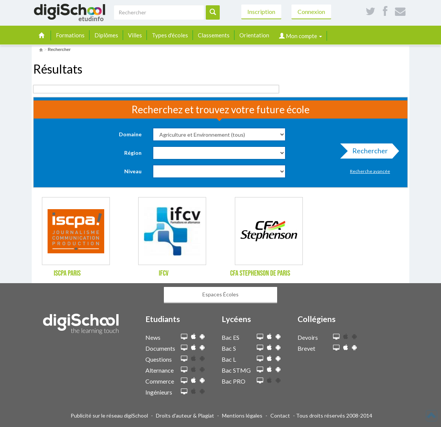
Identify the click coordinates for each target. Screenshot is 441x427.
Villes (135, 35)
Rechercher (368, 152)
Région (133, 153)
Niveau (133, 171)
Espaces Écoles (220, 294)
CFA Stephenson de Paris (260, 273)
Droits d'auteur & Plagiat (185, 415)
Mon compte (300, 35)
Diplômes (106, 35)
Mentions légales (242, 415)
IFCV (163, 273)
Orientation (254, 35)
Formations (70, 35)
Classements (214, 35)
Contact (280, 415)
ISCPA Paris (67, 273)
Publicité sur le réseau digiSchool (109, 415)
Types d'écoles (170, 35)
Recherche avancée (370, 171)
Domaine (130, 134)
